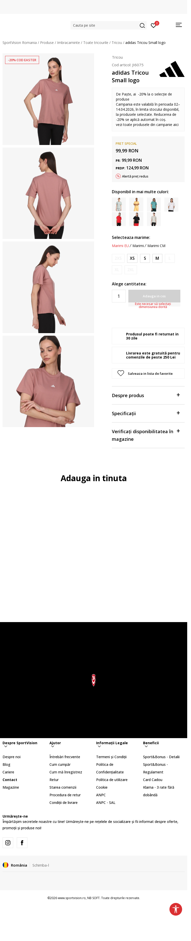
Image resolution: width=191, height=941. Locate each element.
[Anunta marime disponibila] (118, 258)
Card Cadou (152, 779)
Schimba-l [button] (40, 865)
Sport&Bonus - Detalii (161, 756)
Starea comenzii (62, 787)
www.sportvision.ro (72, 898)
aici (176, 124)
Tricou (117, 42)
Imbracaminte (68, 42)
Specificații (146, 413)
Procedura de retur (65, 794)
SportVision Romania (20, 42)
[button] (109, 25)
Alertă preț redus (135, 176)
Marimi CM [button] (156, 246)
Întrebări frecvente (64, 756)
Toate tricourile (95, 42)
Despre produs (146, 395)
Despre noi (12, 756)
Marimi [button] (138, 246)
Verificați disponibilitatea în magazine (146, 435)
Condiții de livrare (63, 802)
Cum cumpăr (60, 764)
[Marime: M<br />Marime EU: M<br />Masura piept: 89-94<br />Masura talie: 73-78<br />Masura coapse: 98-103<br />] (157, 258)
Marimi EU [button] (120, 246)
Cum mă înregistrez (65, 772)
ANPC (101, 794)
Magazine (11, 787)
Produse (47, 42)
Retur (54, 779)
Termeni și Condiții (111, 756)
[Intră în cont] (153, 25)
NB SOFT (93, 898)
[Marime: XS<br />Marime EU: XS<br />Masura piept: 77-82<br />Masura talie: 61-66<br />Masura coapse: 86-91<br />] (132, 258)
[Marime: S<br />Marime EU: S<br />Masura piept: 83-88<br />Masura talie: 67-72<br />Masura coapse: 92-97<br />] (145, 258)
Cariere (8, 772)
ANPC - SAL (105, 802)
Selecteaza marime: (131, 237)
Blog (6, 764)
